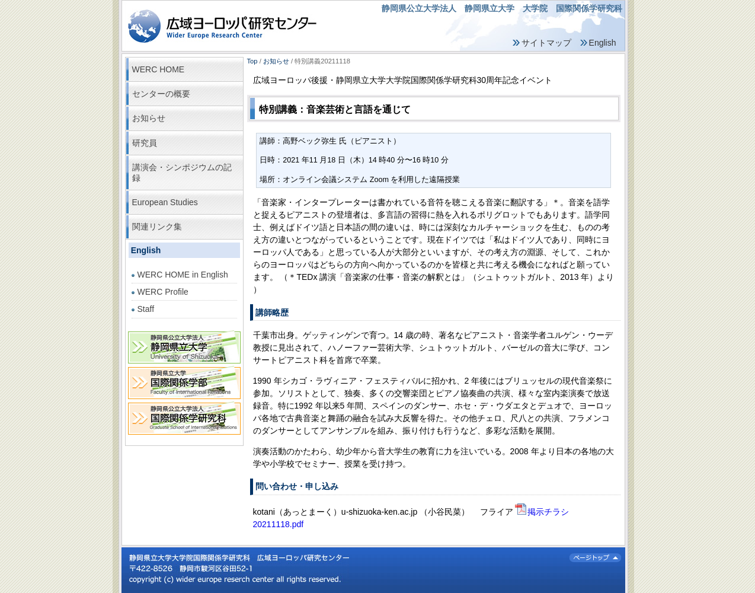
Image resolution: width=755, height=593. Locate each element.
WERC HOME (158, 69)
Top (252, 61)
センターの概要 (161, 93)
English (602, 42)
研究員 (144, 143)
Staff (146, 309)
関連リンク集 (157, 226)
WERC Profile (162, 291)
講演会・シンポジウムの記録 (182, 172)
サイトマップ (546, 42)
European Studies (165, 202)
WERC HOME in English (182, 274)
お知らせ (148, 118)
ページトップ (595, 557)
